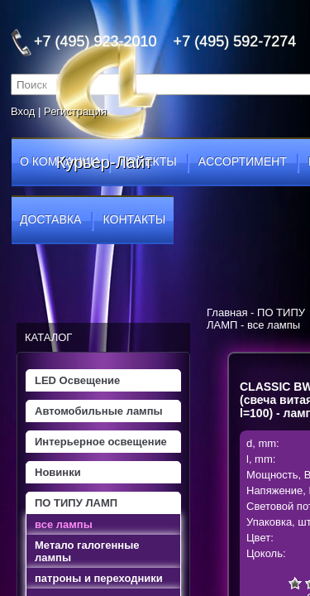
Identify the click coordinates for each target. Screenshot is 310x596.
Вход (23, 111)
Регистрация (75, 111)
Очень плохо (295, 582)
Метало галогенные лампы (87, 551)
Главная (227, 312)
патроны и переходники (99, 578)
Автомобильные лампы (99, 411)
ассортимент (242, 161)
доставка (50, 219)
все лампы (64, 524)
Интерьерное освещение (101, 441)
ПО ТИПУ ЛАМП (76, 503)
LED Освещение (77, 380)
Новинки (58, 472)
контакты (134, 219)
